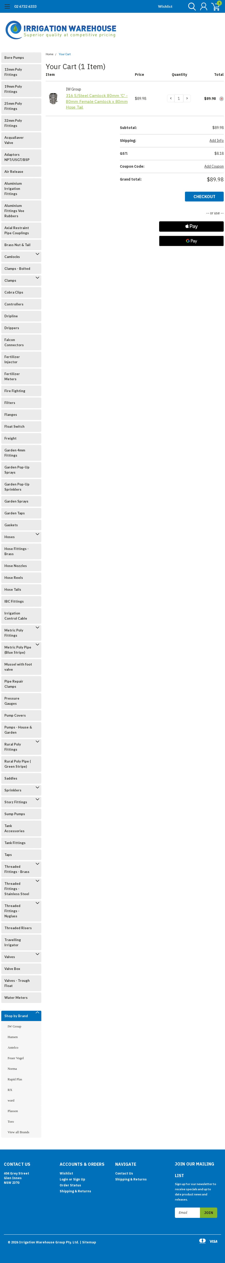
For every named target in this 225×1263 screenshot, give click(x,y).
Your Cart (65, 54)
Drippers (11, 328)
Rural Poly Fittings (12, 746)
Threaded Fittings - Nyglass (12, 911)
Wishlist (165, 6)
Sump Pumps (14, 814)
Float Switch (14, 426)
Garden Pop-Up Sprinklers (16, 486)
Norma (12, 1069)
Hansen (13, 1037)
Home (49, 54)
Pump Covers (15, 715)
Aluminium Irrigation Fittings (13, 188)
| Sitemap (88, 1242)
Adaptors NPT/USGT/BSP (16, 157)
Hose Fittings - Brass (16, 551)
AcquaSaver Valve (14, 140)
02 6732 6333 (25, 6)
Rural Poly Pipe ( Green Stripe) (17, 763)
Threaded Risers (18, 928)
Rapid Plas (15, 1079)
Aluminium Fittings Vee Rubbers (14, 211)
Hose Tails (12, 589)
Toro (11, 1121)
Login (64, 1179)
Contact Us (124, 1173)
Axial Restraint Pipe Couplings (16, 230)
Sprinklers (12, 790)
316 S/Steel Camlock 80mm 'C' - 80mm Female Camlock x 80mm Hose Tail (97, 101)
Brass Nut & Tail (17, 245)
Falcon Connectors (14, 342)
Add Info (217, 140)
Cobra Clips (13, 292)
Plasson (13, 1111)
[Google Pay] (191, 241)
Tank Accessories (14, 828)
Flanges (10, 414)
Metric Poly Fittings (13, 632)
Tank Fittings (15, 843)
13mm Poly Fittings (13, 72)
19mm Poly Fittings (13, 89)
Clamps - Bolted (17, 268)
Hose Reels (13, 578)
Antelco (13, 1047)
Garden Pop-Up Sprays (16, 469)
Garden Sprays (16, 501)
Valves (9, 957)
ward (11, 1100)
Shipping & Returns (75, 1191)
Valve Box (12, 969)
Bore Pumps (14, 57)
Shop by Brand (16, 1016)
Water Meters (16, 997)
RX (10, 1090)
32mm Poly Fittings (13, 123)
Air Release (13, 171)
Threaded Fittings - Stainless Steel (16, 888)
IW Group (14, 1026)
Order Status (70, 1185)
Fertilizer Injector (12, 359)
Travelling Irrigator (12, 942)
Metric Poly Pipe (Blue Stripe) (17, 649)
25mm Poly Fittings (13, 106)
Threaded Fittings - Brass (16, 869)
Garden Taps (14, 513)
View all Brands (18, 1132)
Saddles (10, 778)
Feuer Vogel (16, 1058)
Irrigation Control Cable (15, 615)
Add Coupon (214, 166)
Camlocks (12, 257)
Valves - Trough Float (17, 983)
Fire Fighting (14, 391)
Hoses (9, 537)
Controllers (14, 304)
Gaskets (11, 525)
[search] (191, 6)
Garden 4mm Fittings (14, 452)
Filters (9, 403)
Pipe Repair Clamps (13, 684)
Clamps (10, 280)
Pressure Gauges (11, 701)
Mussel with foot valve (18, 666)
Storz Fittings (15, 802)
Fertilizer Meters (12, 376)
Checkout (204, 196)
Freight (10, 438)
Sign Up (79, 1179)
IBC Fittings (14, 601)
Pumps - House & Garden (18, 729)
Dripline (11, 316)
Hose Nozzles (15, 566)
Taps (8, 855)
